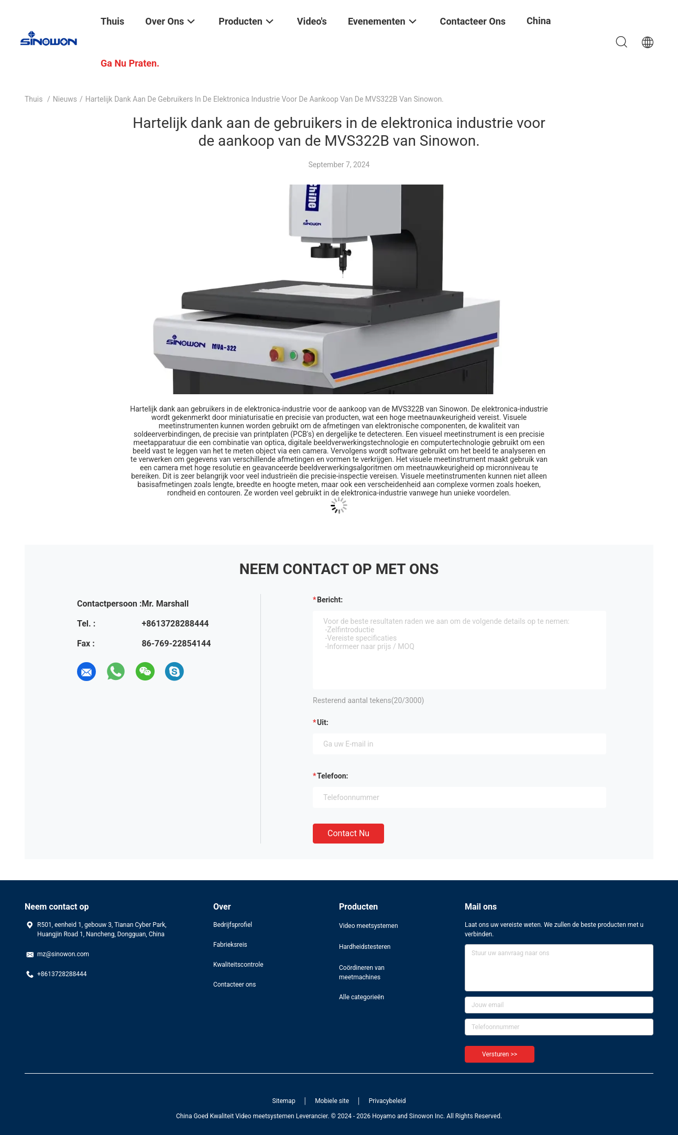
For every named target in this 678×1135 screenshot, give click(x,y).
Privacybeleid (387, 1101)
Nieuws (65, 99)
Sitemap (284, 1101)
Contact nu (348, 833)
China (539, 20)
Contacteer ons (234, 984)
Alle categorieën (361, 997)
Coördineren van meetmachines (362, 972)
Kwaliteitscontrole (238, 964)
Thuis (33, 99)
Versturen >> (499, 1054)
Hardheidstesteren (364, 946)
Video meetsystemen (368, 925)
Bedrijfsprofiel (232, 924)
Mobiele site (332, 1101)
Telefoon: (332, 776)
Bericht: (330, 600)
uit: (323, 722)
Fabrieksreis (230, 944)
